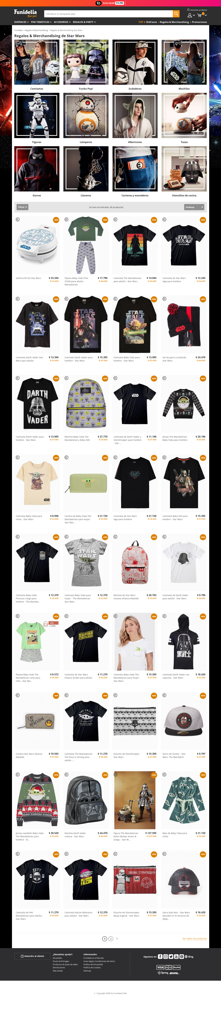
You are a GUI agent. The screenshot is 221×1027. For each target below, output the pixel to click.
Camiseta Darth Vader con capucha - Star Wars (176, 676)
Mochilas (184, 88)
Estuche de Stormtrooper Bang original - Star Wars (126, 914)
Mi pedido (57, 958)
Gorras (37, 195)
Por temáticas (40, 21)
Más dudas (58, 970)
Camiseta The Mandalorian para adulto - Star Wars (127, 280)
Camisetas (36, 88)
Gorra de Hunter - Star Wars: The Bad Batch (174, 755)
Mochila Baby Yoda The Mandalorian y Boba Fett (77, 438)
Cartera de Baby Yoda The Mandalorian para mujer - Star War (78, 519)
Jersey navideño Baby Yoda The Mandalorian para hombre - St (29, 836)
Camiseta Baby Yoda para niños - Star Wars (29, 518)
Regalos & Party (83, 21)
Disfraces (20, 21)
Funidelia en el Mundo (93, 958)
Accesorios (61, 21)
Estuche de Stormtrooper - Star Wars (127, 755)
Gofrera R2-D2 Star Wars (28, 278)
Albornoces (135, 142)
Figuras (36, 142)
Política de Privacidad (93, 964)
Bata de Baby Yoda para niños (175, 835)
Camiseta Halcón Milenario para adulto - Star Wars (78, 914)
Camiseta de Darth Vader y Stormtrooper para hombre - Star (128, 440)
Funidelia (18, 30)
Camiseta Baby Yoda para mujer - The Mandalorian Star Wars (78, 598)
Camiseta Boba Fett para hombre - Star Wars (175, 518)
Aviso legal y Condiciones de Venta (99, 961)
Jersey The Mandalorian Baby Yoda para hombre (175, 438)
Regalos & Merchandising (36, 30)
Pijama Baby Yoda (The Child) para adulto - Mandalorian (76, 281)
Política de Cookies (92, 967)
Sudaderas (135, 88)
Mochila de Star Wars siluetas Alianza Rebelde (126, 597)
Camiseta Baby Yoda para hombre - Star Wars (127, 359)
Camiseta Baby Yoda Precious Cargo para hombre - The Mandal (28, 598)
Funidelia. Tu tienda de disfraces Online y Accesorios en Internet (25, 14)
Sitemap (87, 970)
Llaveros (86, 195)
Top (140, 21)
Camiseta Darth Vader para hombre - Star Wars (79, 359)
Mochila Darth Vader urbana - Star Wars (75, 835)
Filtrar (21, 207)
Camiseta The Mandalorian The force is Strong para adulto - (78, 757)
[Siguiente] (116, 938)
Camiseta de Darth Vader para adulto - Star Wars (175, 597)
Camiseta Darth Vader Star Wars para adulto (29, 359)
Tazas (184, 142)
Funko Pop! (86, 88)
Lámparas (86, 142)
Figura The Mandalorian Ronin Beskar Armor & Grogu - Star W (126, 836)
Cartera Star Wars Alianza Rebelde (29, 755)
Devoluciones (59, 967)
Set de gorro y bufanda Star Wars (174, 359)
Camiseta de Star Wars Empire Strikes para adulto (78, 676)
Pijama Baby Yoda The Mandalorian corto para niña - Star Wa (28, 677)
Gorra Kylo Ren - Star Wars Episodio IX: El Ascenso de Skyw (176, 915)
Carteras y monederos (135, 195)
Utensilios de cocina (184, 195)
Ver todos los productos (195, 938)
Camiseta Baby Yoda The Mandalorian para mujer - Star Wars (127, 677)
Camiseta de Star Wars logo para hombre (174, 280)
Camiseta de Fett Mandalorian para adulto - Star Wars (29, 915)
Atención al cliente (32, 956)
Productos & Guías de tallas (65, 964)
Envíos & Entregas (61, 961)
